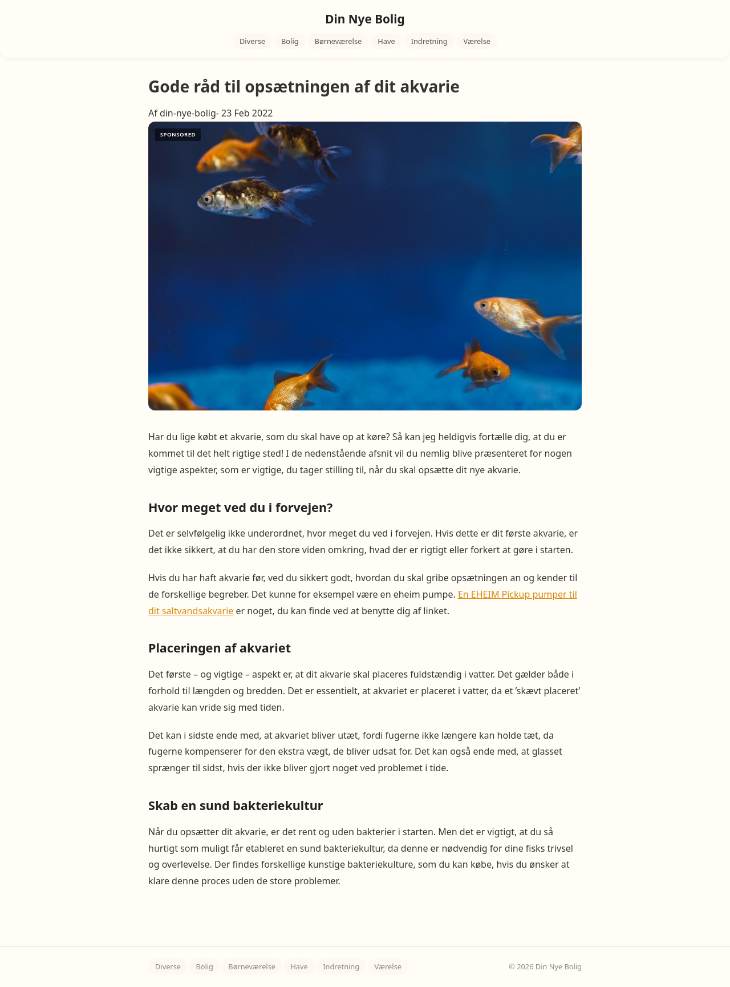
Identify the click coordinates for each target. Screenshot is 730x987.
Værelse (477, 41)
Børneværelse (338, 41)
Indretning (429, 41)
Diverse (252, 41)
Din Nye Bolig (364, 19)
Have (386, 41)
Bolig (290, 41)
